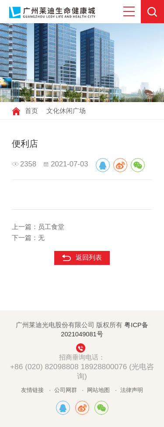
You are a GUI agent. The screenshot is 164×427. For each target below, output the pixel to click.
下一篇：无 (28, 237)
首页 (31, 110)
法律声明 (131, 390)
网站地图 (98, 390)
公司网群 (65, 390)
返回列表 (89, 257)
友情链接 (32, 390)
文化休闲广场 (66, 110)
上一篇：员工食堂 (38, 226)
